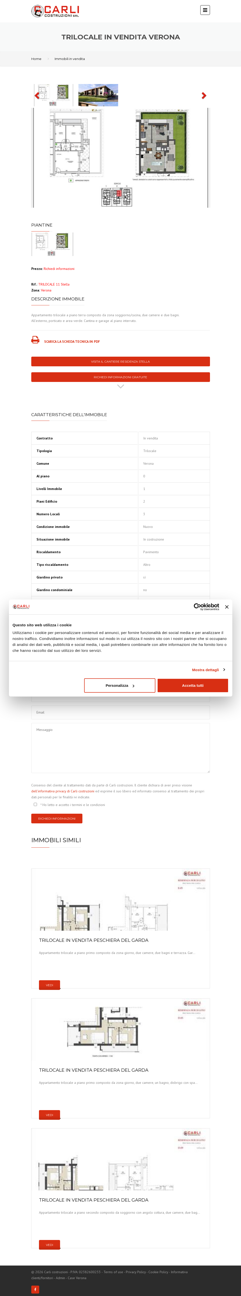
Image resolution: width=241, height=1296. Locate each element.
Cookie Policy (158, 1272)
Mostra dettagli (205, 669)
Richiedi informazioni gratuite (120, 377)
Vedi (49, 985)
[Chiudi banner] (227, 606)
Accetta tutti (193, 685)
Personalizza (120, 685)
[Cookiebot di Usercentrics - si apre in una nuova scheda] (197, 606)
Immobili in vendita (70, 59)
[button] (37, 95)
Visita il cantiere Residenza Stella (120, 361)
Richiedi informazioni (56, 818)
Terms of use (113, 1272)
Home (36, 59)
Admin (60, 1278)
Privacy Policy (136, 1272)
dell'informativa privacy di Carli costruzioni (62, 791)
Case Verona (77, 1278)
